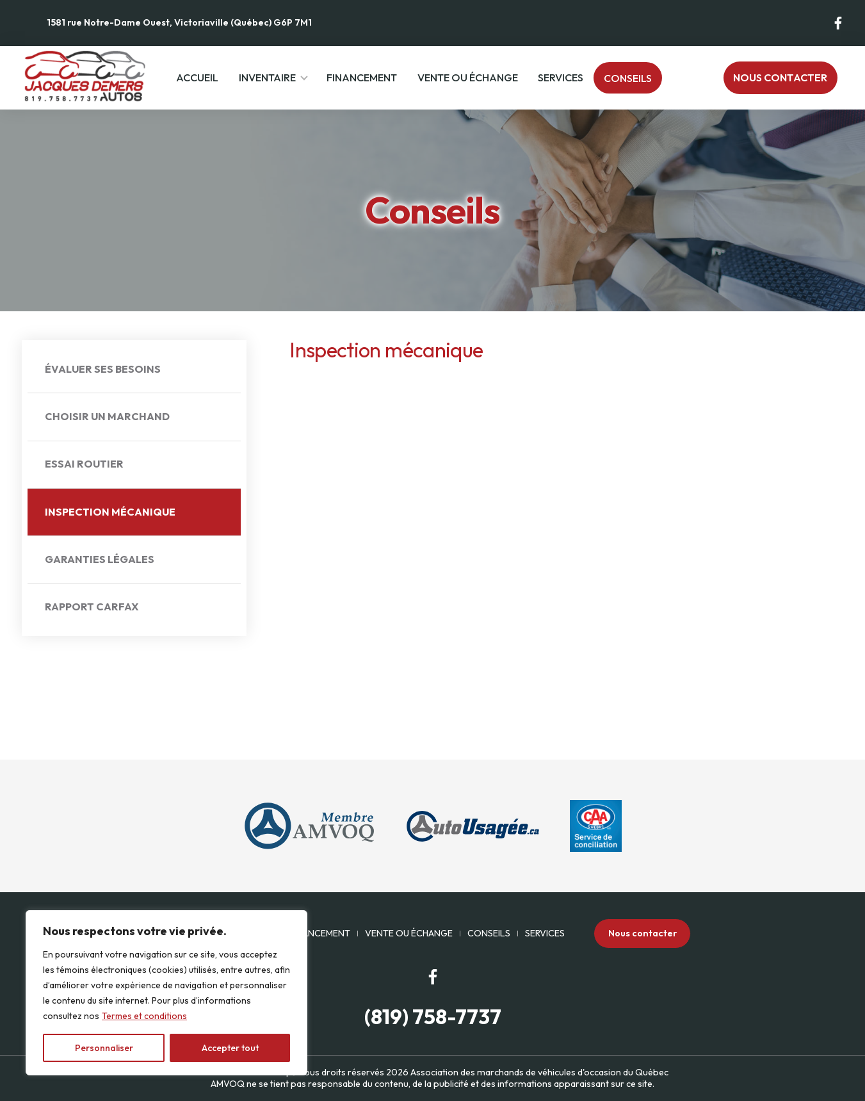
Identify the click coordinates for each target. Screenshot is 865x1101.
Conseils (628, 78)
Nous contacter (780, 77)
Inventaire (267, 77)
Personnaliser (104, 1048)
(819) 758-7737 (432, 1016)
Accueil (197, 77)
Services (560, 77)
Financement (362, 77)
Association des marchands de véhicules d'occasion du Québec (539, 1072)
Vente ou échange (467, 77)
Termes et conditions (144, 1016)
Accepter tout (230, 1048)
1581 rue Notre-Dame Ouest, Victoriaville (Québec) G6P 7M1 (179, 22)
